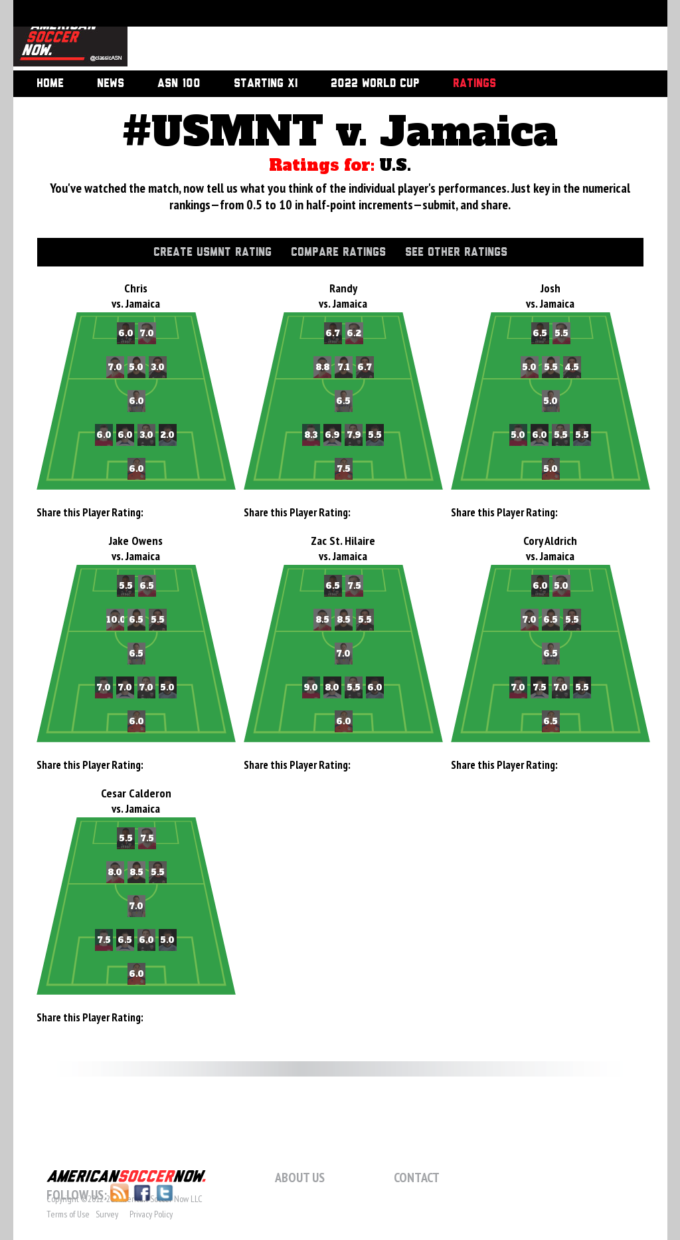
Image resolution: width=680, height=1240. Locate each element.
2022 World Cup (375, 83)
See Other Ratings (456, 252)
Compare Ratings (338, 252)
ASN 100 (179, 83)
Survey (107, 1214)
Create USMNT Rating (212, 252)
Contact (417, 1177)
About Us (300, 1177)
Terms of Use (68, 1214)
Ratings (474, 83)
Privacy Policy (151, 1214)
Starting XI (266, 83)
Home (50, 83)
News (110, 83)
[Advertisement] (382, 36)
